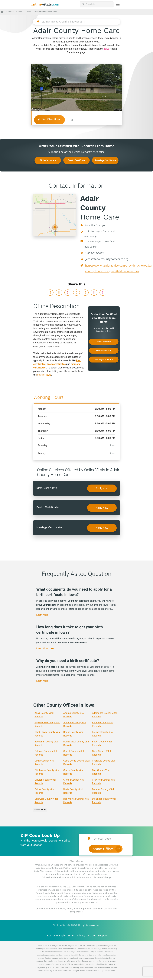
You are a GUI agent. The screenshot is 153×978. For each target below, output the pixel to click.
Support (102, 936)
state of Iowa (44, 374)
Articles (91, 936)
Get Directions (50, 119)
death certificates (56, 364)
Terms (71, 936)
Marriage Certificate (105, 160)
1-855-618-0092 (94, 253)
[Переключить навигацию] (118, 4)
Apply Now (102, 488)
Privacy (81, 936)
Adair (29, 12)
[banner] (46, 4)
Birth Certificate (48, 160)
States (10, 12)
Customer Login (56, 936)
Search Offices (103, 849)
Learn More (42, 614)
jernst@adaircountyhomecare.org (106, 259)
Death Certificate (76, 160)
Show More (40, 809)
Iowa (20, 12)
